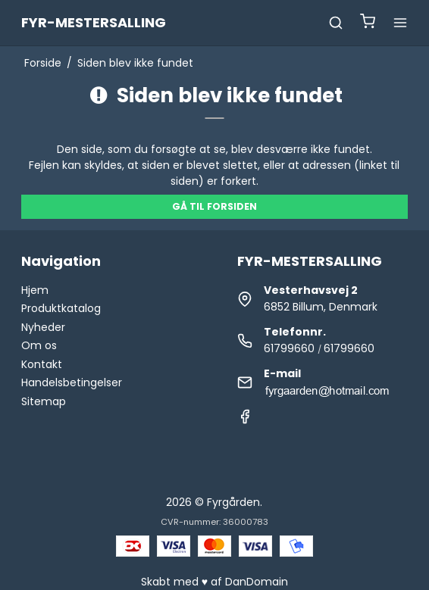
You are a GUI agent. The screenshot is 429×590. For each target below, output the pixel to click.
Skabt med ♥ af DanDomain (214, 581)
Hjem (35, 290)
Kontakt (41, 364)
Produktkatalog (61, 308)
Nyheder (43, 327)
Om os (39, 345)
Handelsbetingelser (71, 382)
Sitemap (43, 401)
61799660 (289, 348)
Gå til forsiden (214, 206)
